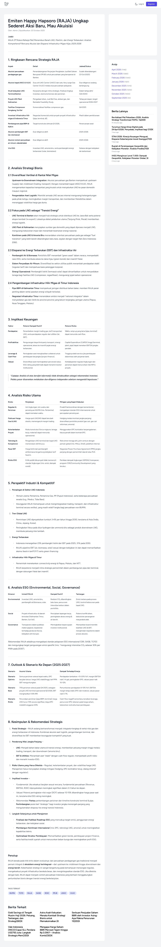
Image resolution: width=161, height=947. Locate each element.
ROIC (47, 893)
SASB (38, 893)
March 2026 (120, 73)
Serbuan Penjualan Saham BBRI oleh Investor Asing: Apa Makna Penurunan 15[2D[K (85, 917)
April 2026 (119, 69)
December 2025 (122, 86)
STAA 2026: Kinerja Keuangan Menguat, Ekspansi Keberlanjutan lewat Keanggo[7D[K (132, 137)
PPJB (55, 893)
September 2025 (121, 98)
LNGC (63, 893)
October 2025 (121, 94)
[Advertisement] (133, 35)
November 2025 (122, 90)
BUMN (12, 893)
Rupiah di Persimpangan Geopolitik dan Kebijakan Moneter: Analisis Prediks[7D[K (130, 147)
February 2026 (121, 77)
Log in (141, 4)
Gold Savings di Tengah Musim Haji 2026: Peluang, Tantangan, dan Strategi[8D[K (21, 917)
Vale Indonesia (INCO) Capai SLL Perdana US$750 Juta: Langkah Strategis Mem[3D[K (21, 931)
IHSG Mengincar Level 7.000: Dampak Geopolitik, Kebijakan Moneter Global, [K (130, 156)
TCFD (21, 893)
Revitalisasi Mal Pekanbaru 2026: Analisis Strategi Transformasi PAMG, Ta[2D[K (130, 118)
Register (151, 4)
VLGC (72, 893)
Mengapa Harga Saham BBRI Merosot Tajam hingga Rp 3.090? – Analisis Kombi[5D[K (54, 931)
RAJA (29, 893)
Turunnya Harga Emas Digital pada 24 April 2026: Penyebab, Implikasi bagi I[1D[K (132, 128)
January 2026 (120, 82)
